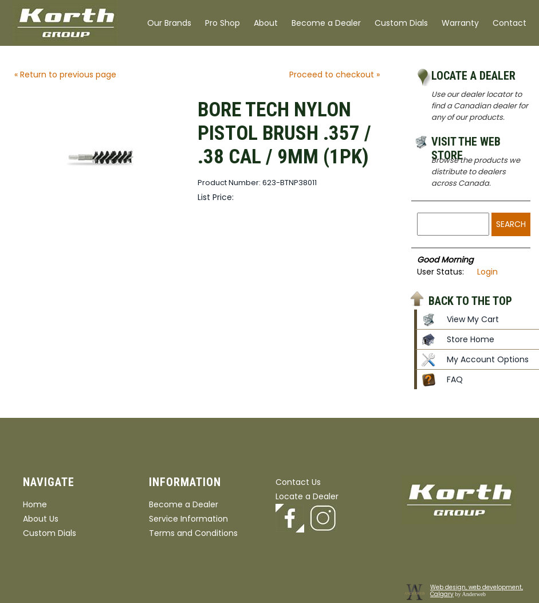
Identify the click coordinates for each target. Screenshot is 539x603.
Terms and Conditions (193, 533)
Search (511, 224)
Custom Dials (401, 23)
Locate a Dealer (473, 76)
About (266, 23)
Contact (509, 23)
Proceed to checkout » (334, 74)
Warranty (460, 23)
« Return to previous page (65, 74)
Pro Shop (222, 23)
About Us (40, 518)
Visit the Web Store (466, 143)
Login (487, 271)
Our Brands (169, 23)
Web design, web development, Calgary (476, 590)
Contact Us (298, 482)
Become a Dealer (326, 23)
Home (35, 504)
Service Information (188, 518)
